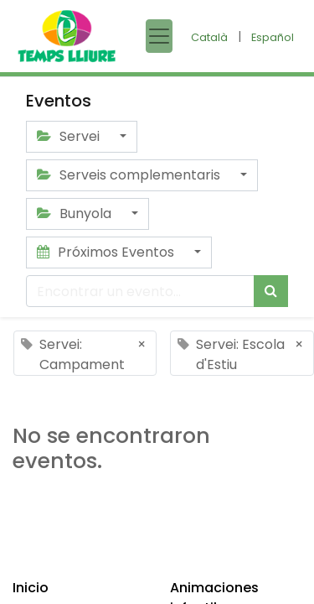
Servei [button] (70, 136)
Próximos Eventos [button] (107, 252)
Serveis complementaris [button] (130, 175)
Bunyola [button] (76, 213)
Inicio (31, 587)
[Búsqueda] (271, 291)
